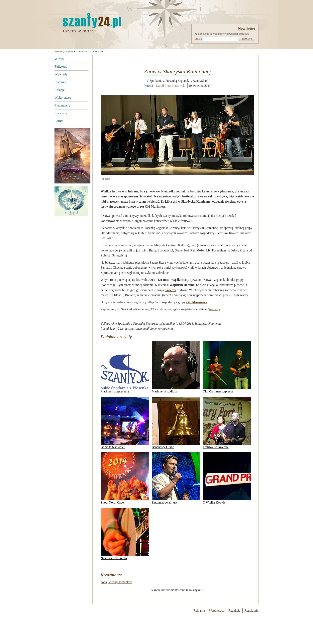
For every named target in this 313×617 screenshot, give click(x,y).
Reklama (199, 610)
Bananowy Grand (176, 423)
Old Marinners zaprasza (227, 367)
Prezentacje (62, 105)
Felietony (60, 66)
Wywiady (60, 74)
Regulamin (252, 610)
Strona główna (91, 23)
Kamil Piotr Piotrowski (170, 85)
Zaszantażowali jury (176, 478)
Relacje (59, 90)
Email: (198, 38)
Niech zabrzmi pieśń (125, 534)
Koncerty (60, 113)
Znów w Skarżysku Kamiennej (89, 51)
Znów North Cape (125, 478)
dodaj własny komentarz (116, 582)
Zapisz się (247, 38)
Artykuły (69, 51)
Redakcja (234, 610)
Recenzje (60, 82)
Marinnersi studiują (176, 367)
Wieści (59, 59)
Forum (58, 121)
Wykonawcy (62, 98)
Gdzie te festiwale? (125, 423)
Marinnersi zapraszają (125, 367)
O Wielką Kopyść (227, 478)
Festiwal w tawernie (227, 423)
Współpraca (216, 610)
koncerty (214, 309)
